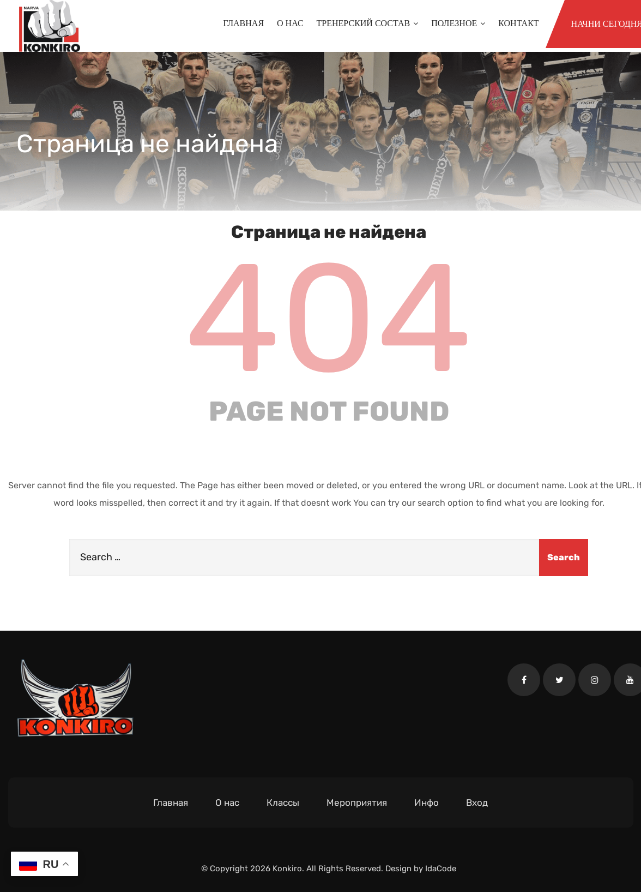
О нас (290, 23)
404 (328, 318)
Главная (243, 23)
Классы (283, 802)
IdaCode (440, 868)
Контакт (518, 23)
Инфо (426, 802)
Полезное (458, 23)
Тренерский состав (368, 23)
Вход (477, 802)
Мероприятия (356, 802)
